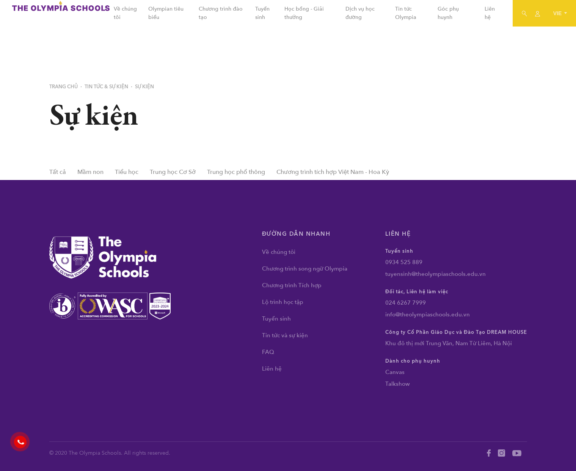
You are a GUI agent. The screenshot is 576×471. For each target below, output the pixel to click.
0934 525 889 (403, 262)
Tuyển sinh (276, 318)
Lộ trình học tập (282, 302)
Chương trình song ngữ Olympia (304, 268)
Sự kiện (144, 86)
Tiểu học (126, 172)
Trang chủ (63, 86)
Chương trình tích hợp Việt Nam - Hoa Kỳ (332, 172)
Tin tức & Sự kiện (106, 86)
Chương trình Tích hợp (292, 285)
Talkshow (397, 384)
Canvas (395, 372)
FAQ (268, 352)
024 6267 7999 (405, 303)
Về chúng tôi (278, 252)
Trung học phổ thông (236, 172)
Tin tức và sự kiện (285, 335)
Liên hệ (272, 368)
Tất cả (57, 172)
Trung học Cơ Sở (173, 172)
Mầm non (90, 172)
